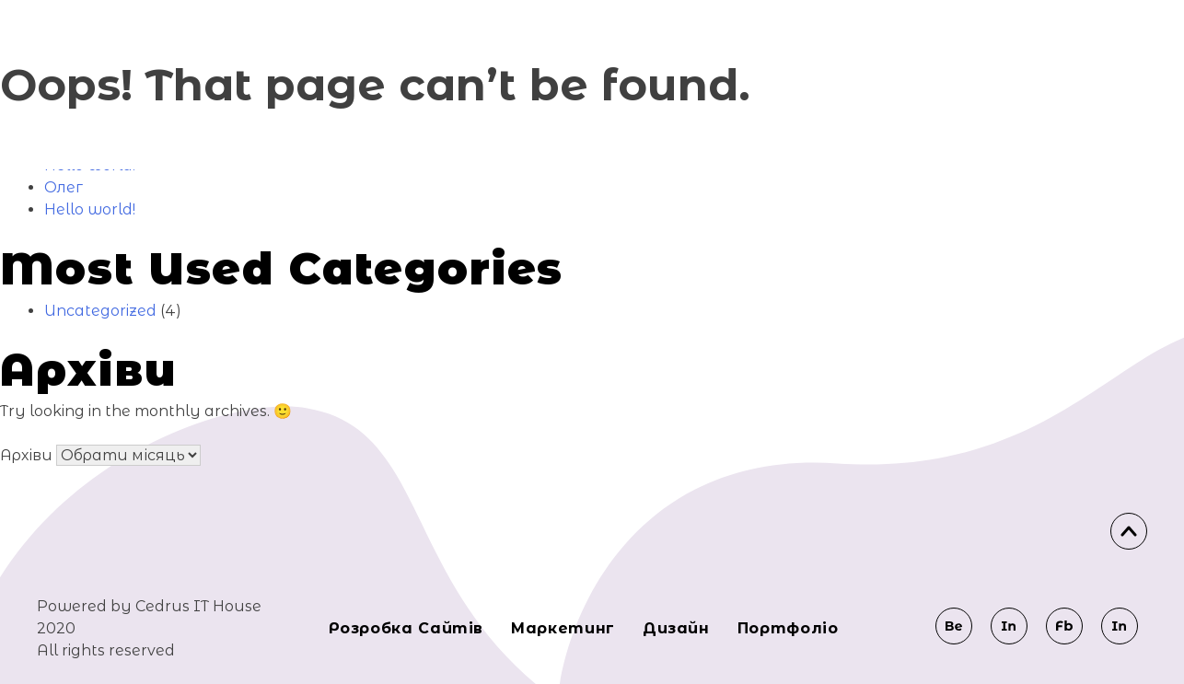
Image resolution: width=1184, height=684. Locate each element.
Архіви (26, 455)
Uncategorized (100, 310)
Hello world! (89, 209)
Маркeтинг (563, 628)
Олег (63, 187)
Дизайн (676, 628)
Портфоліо (788, 628)
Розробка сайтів (406, 628)
